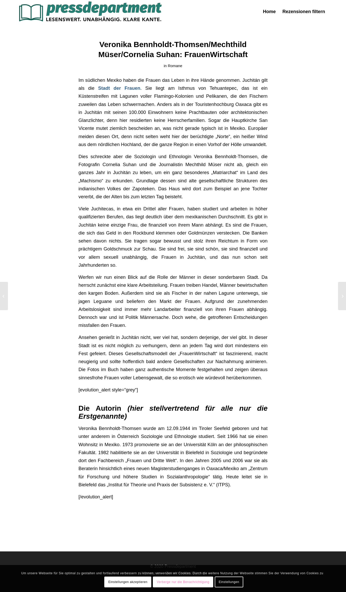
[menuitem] (269, 11)
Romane (175, 66)
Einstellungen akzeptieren (127, 582)
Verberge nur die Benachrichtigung (183, 582)
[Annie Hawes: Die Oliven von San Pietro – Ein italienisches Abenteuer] (4, 296)
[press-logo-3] (90, 11)
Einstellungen (229, 582)
